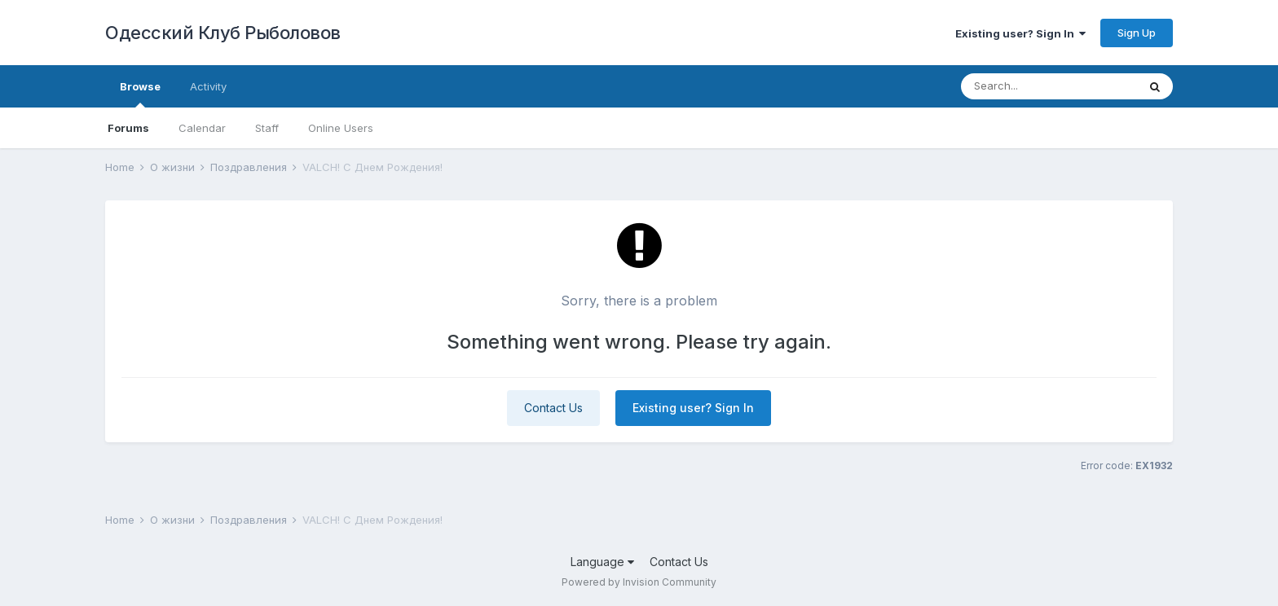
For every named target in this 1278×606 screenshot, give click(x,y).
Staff (267, 127)
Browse (140, 94)
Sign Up (1136, 32)
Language (602, 562)
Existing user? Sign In (1020, 33)
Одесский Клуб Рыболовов (223, 32)
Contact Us (553, 408)
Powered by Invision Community (639, 582)
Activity (208, 86)
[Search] (1049, 86)
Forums (128, 127)
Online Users (340, 127)
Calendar (202, 127)
